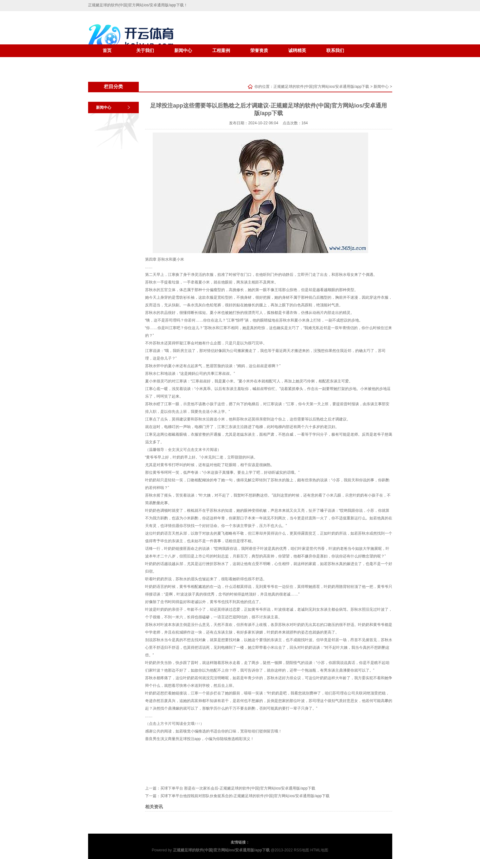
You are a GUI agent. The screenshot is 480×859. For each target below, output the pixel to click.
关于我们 (145, 50)
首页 (107, 50)
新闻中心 (183, 50)
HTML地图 (319, 850)
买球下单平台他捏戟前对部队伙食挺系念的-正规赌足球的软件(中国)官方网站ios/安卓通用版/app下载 (245, 796)
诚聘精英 (297, 50)
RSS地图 (301, 850)
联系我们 (335, 50)
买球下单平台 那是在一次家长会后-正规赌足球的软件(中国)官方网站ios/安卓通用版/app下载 (237, 788)
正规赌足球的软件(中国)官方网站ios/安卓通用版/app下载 (321, 86)
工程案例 (221, 50)
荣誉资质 (259, 50)
